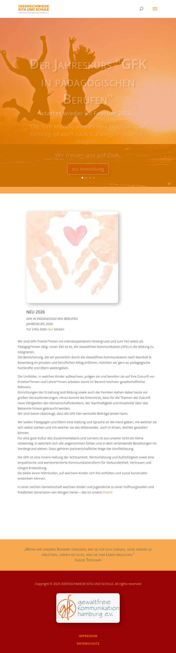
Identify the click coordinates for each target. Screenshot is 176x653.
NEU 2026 (35, 312)
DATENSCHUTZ (88, 643)
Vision (107, 492)
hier (51, 329)
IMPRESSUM (88, 636)
